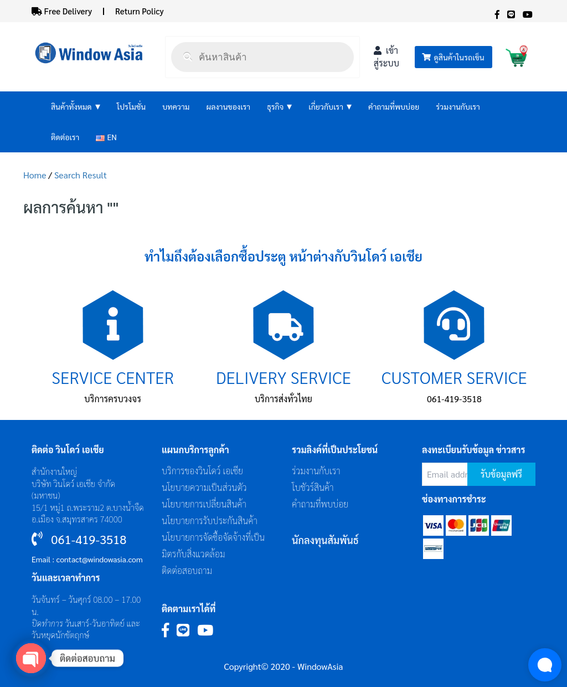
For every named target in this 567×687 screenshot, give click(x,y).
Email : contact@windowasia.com (87, 559)
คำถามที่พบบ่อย (393, 106)
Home (34, 175)
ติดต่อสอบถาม (187, 570)
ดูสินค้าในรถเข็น (453, 57)
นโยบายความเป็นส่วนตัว (204, 487)
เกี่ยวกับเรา (330, 106)
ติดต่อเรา (65, 137)
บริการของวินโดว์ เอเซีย (202, 470)
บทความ (175, 106)
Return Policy (139, 11)
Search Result (80, 175)
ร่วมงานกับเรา (458, 106)
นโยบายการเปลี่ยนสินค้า (204, 504)
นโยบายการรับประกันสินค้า (209, 520)
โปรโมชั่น (131, 106)
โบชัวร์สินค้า (313, 487)
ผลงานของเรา (228, 106)
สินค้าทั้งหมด (75, 106)
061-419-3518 (454, 398)
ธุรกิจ (279, 106)
